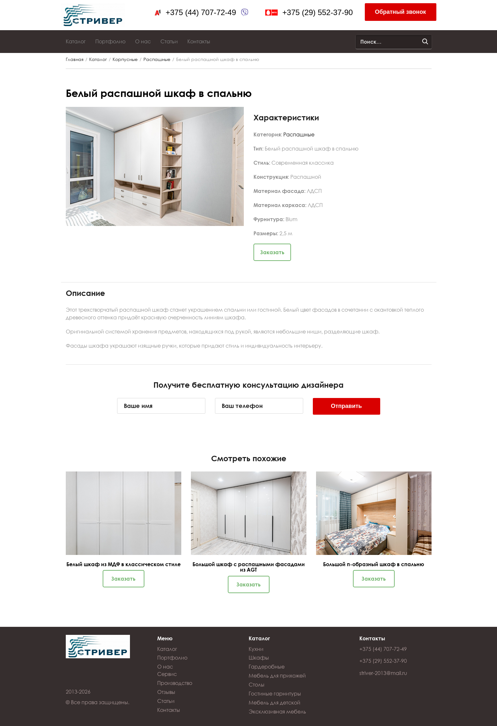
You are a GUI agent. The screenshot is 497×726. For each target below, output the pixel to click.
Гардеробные (267, 666)
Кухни (256, 648)
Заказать (272, 252)
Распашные (156, 59)
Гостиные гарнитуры (275, 693)
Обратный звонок (400, 12)
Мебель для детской (274, 702)
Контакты (198, 41)
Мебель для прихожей (277, 675)
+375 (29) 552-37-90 (317, 12)
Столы (256, 684)
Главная (74, 59)
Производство (174, 682)
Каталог (76, 41)
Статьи (169, 41)
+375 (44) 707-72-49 (201, 12)
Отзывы (166, 691)
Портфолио (110, 41)
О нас (143, 41)
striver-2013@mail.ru (383, 673)
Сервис (167, 673)
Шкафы (259, 657)
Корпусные (125, 59)
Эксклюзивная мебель (277, 711)
